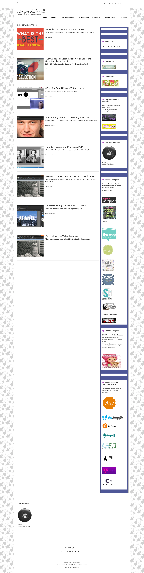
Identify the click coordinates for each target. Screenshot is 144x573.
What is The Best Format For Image (64, 29)
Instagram (112, 47)
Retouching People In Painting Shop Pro (67, 117)
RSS (120, 47)
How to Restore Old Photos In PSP (64, 147)
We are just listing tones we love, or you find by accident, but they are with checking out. (112, 346)
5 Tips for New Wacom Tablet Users (64, 88)
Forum (106, 47)
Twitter (109, 47)
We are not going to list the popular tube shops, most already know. (112, 339)
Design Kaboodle (31, 11)
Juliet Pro (67, 567)
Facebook (103, 47)
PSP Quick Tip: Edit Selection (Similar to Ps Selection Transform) (68, 59)
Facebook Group (117, 47)
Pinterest (114, 47)
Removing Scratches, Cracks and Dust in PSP (69, 176)
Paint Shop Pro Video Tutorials (62, 236)
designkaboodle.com (108, 164)
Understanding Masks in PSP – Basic (65, 205)
